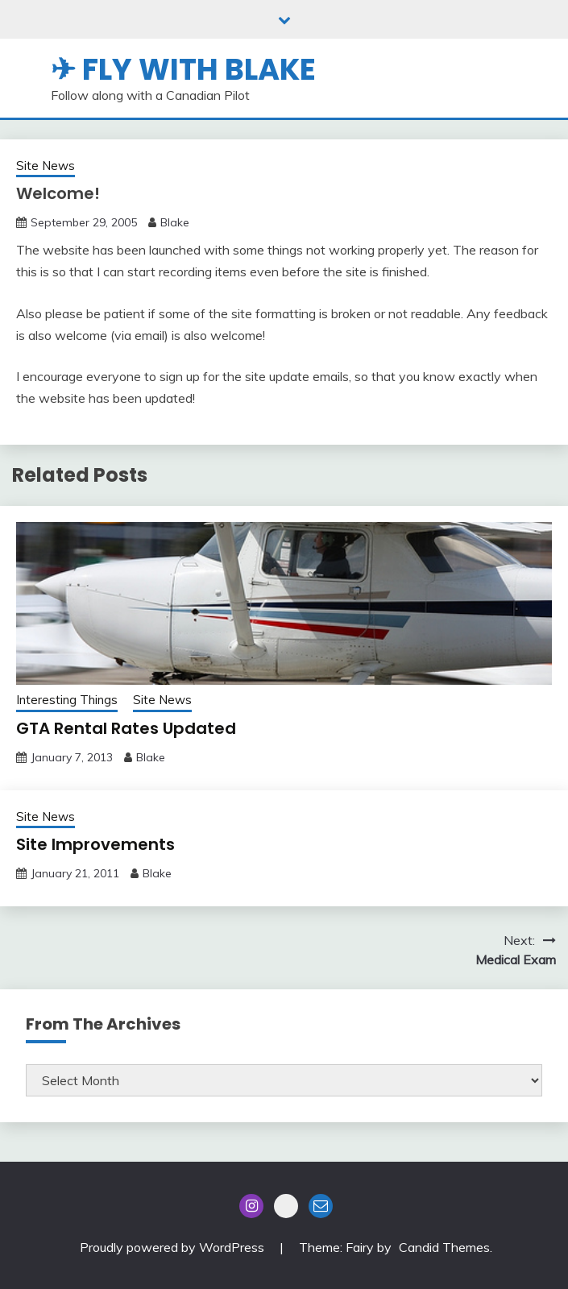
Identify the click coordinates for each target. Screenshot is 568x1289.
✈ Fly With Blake (183, 69)
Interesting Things (67, 699)
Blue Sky (286, 1206)
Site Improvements (95, 844)
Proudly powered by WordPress (173, 1247)
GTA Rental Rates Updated (126, 728)
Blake (174, 222)
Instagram (251, 1206)
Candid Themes (444, 1247)
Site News (45, 165)
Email (321, 1206)
